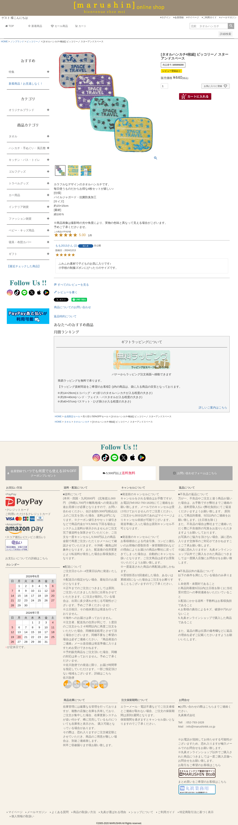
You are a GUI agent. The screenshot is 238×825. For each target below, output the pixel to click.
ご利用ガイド (210, 17)
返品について (187, 487)
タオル (67, 421)
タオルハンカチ (81, 421)
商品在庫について (74, 700)
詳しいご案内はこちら (213, 407)
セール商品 (59, 26)
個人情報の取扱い (22, 816)
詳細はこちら (102, 673)
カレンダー (12, 564)
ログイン (166, 17)
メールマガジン (228, 17)
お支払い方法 (14, 487)
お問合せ (184, 700)
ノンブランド (17, 41)
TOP (9, 26)
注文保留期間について (134, 700)
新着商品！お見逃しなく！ (26, 83)
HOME (4, 41)
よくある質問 (60, 812)
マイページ (193, 17)
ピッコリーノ (33, 41)
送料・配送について (76, 487)
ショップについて (142, 812)
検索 (231, 26)
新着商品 (35, 26)
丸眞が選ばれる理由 (113, 812)
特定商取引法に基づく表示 (196, 812)
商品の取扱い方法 (84, 812)
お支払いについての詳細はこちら (26, 558)
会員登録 (179, 17)
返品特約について (65, 316)
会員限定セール (72, 416)
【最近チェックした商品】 (24, 266)
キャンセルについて (133, 487)
